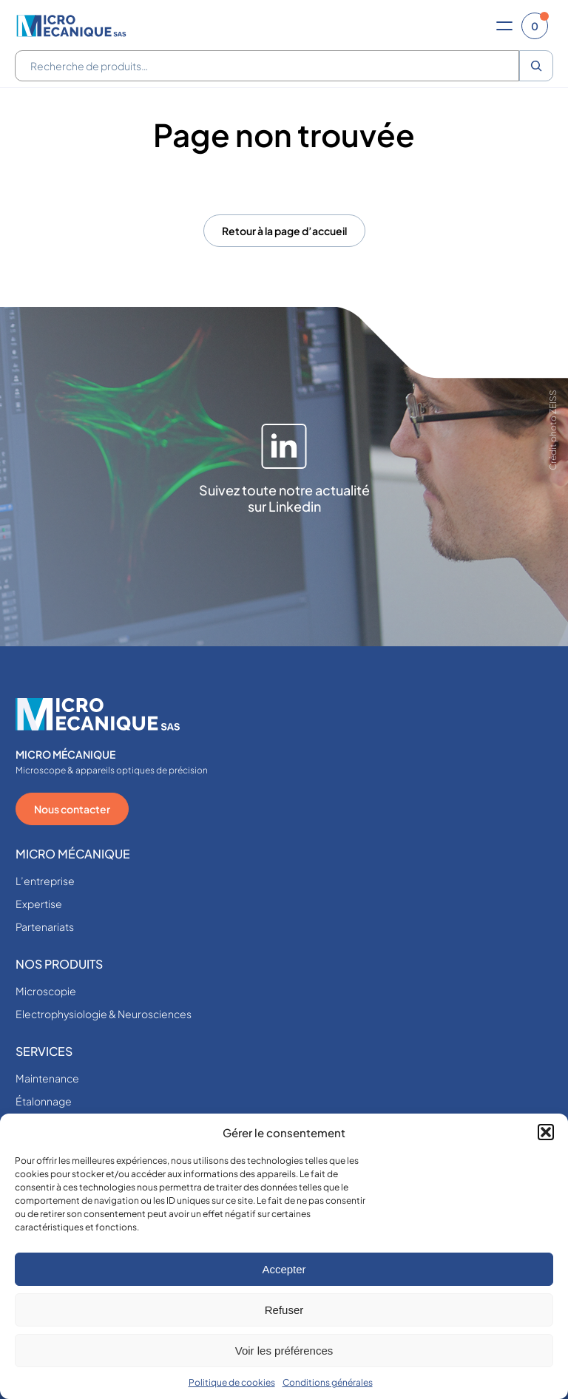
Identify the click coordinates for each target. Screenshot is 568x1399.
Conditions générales (328, 1382)
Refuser (284, 1310)
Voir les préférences (284, 1350)
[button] (545, 1132)
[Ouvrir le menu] (504, 26)
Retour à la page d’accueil (284, 230)
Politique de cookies (232, 1382)
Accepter (283, 1269)
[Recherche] (536, 65)
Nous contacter (72, 809)
